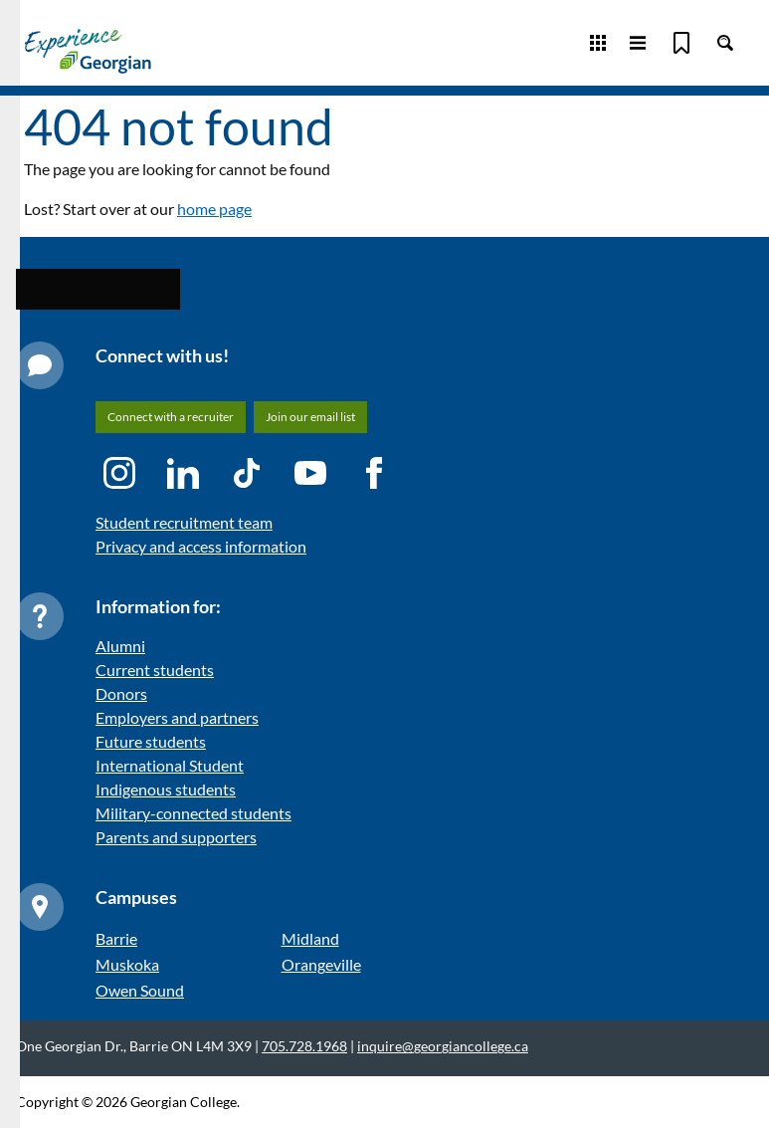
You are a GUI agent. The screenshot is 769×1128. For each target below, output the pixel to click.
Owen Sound (140, 990)
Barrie (116, 938)
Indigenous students (166, 789)
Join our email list (310, 416)
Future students (151, 741)
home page (214, 208)
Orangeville (321, 964)
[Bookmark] (681, 43)
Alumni (120, 645)
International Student (170, 765)
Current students (155, 669)
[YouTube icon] (310, 473)
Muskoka (127, 964)
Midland (310, 938)
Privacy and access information (201, 546)
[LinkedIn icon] (183, 473)
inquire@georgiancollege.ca (442, 1045)
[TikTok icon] (247, 473)
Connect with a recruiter (170, 416)
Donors (121, 693)
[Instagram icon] (119, 473)
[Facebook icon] (374, 473)
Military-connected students (193, 812)
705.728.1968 (304, 1045)
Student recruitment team (184, 522)
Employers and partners (177, 717)
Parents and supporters (176, 836)
